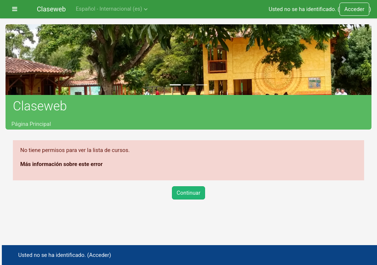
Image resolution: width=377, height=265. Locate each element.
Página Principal (31, 124)
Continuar (189, 193)
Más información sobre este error (61, 164)
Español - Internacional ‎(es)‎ (109, 9)
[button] (33, 59)
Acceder (354, 9)
